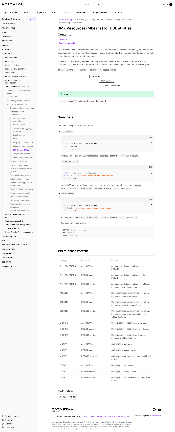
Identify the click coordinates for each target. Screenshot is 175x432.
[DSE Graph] (18, 253)
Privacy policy (88, 416)
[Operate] (18, 45)
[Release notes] (18, 266)
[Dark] (167, 4)
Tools (118, 12)
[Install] (18, 36)
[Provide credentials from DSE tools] (20, 216)
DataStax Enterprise (67, 19)
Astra (27, 12)
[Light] (164, 4)
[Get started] (18, 24)
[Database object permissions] (22, 113)
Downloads (8, 427)
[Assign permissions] (21, 104)
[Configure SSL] (20, 228)
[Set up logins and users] (21, 101)
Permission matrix (67, 43)
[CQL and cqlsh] (18, 236)
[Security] (18, 54)
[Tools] (18, 240)
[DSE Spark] (18, 262)
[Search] (93, 4)
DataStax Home (10, 416)
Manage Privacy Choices (118, 416)
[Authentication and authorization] (20, 81)
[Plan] (18, 32)
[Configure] (18, 41)
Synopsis (63, 39)
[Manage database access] (20, 87)
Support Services (101, 12)
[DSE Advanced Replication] (18, 245)
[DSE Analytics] (18, 249)
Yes (62, 397)
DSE (66, 12)
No (73, 397)
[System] (170, 4)
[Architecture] (18, 28)
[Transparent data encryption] (20, 225)
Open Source (81, 12)
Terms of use (101, 416)
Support (7, 424)
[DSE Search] (18, 258)
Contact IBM (155, 415)
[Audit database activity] (20, 221)
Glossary (7, 420)
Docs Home (10, 12)
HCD (55, 12)
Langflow (41, 12)
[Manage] (18, 49)
